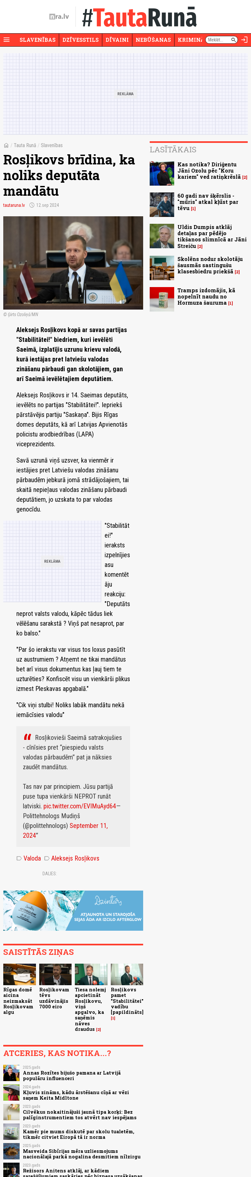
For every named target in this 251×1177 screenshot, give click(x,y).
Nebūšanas (153, 39)
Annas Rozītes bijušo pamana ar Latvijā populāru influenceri (72, 1075)
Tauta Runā (25, 145)
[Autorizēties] (244, 39)
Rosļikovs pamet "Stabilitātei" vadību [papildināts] (127, 1000)
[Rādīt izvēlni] (6, 39)
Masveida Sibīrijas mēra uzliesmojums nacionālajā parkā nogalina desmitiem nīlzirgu (82, 1154)
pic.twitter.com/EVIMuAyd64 (79, 806)
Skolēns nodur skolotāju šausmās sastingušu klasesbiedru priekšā (210, 265)
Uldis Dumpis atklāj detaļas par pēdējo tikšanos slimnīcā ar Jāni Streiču (212, 236)
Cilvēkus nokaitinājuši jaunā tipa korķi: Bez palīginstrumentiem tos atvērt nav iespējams (80, 1115)
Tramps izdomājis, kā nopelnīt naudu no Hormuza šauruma (206, 296)
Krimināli (194, 39)
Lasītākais (173, 149)
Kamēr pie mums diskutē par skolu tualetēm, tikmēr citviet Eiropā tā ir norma (78, 1134)
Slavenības (38, 39)
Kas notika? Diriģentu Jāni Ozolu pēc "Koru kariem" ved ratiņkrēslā (209, 170)
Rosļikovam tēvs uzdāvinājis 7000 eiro (54, 998)
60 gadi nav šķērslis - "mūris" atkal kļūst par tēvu (207, 201)
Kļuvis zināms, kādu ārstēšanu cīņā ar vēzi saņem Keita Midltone (76, 1095)
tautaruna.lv (14, 205)
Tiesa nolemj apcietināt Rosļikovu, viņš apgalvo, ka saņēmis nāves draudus (90, 1009)
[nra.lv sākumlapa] (59, 17)
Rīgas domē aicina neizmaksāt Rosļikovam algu (18, 1000)
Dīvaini (117, 39)
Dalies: (49, 873)
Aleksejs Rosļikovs (71, 858)
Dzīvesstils (80, 39)
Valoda (28, 858)
